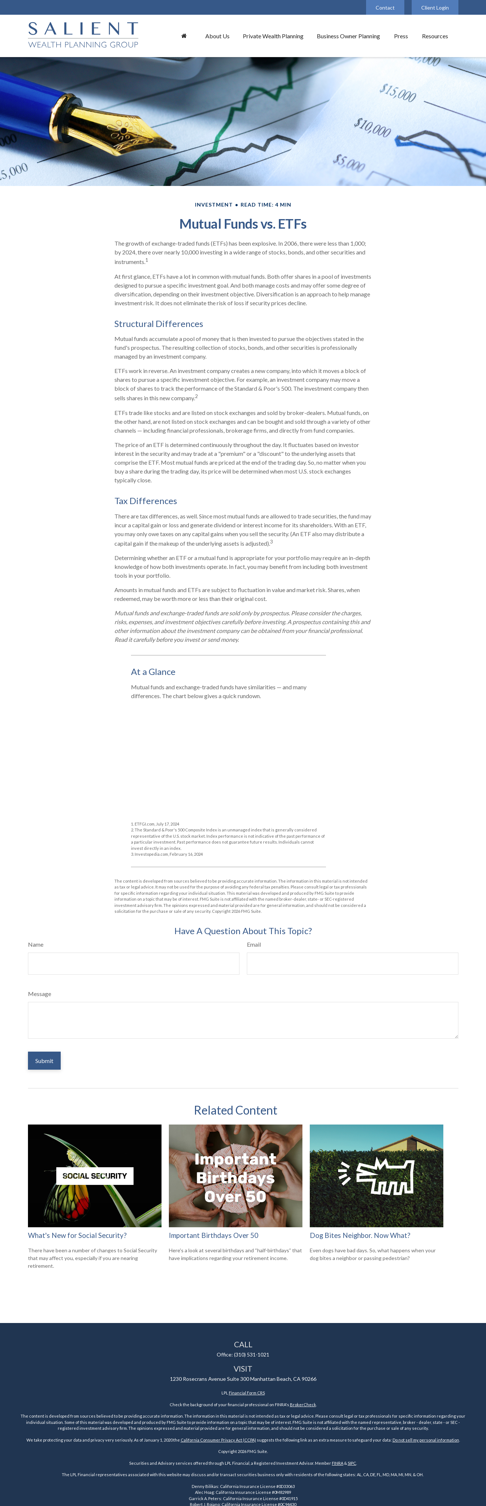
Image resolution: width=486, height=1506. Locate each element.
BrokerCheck (303, 1404)
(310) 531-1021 (251, 1354)
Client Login (435, 7)
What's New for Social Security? (77, 1235)
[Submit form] (44, 1061)
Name (35, 944)
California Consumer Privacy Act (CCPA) (218, 1440)
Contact (385, 7)
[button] (184, 35)
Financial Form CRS (247, 1392)
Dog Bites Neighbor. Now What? (360, 1235)
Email (254, 944)
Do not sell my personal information (426, 1440)
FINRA (337, 1463)
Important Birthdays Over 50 (213, 1235)
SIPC (352, 1463)
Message (39, 993)
